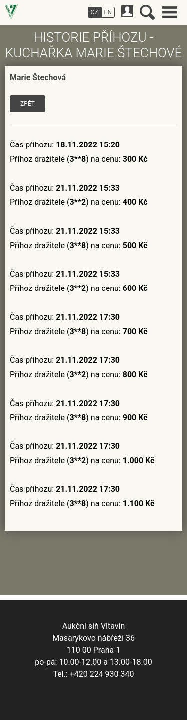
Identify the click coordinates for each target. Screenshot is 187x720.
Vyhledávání (147, 12)
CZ (94, 12)
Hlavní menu (169, 12)
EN (108, 12)
